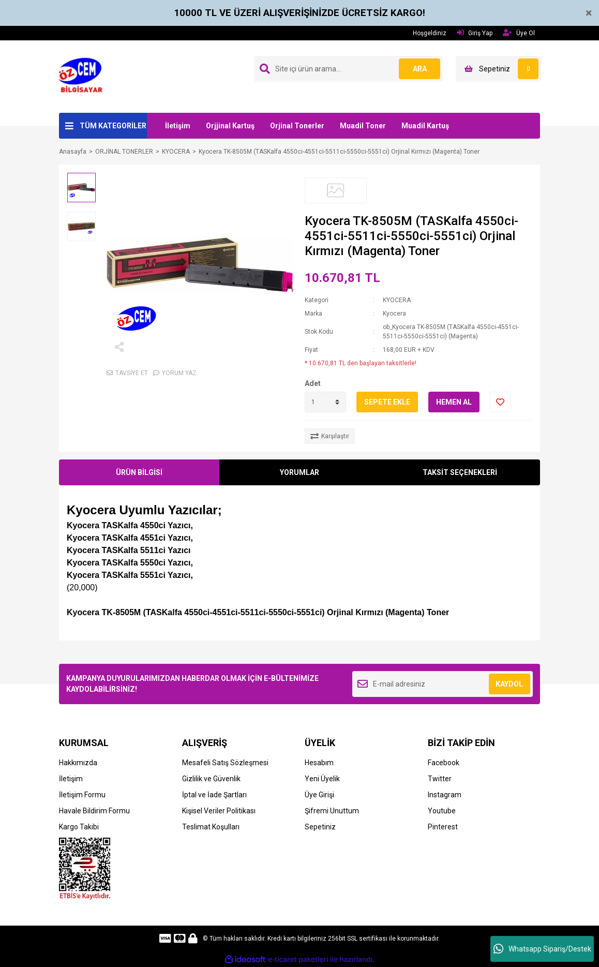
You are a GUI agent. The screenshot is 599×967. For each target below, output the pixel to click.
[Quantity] (325, 402)
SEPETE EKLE (387, 402)
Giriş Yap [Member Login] (474, 33)
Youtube (442, 811)
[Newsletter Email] (442, 684)
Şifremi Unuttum (332, 811)
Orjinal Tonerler (297, 126)
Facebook (443, 762)
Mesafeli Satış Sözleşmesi (225, 762)
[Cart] (498, 69)
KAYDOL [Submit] (509, 684)
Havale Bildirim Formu (94, 811)
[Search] (348, 69)
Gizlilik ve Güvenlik (211, 779)
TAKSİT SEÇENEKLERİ (460, 472)
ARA (420, 69)
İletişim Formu (82, 795)
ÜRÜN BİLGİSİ (139, 472)
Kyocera (394, 313)
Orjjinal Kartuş (230, 126)
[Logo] (83, 76)
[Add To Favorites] (500, 402)
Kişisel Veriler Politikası (219, 811)
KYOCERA (397, 300)
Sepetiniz (320, 827)
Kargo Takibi (79, 827)
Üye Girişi (319, 795)
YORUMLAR (299, 472)
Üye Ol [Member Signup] (519, 33)
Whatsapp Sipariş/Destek (542, 949)
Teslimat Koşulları (210, 827)
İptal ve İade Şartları (214, 795)
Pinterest (443, 827)
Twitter (440, 779)
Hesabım (319, 762)
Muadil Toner (363, 126)
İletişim (177, 126)
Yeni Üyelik (322, 779)
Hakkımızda (78, 762)
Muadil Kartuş (425, 126)
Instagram (444, 795)
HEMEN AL (454, 402)
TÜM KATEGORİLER (113, 126)
